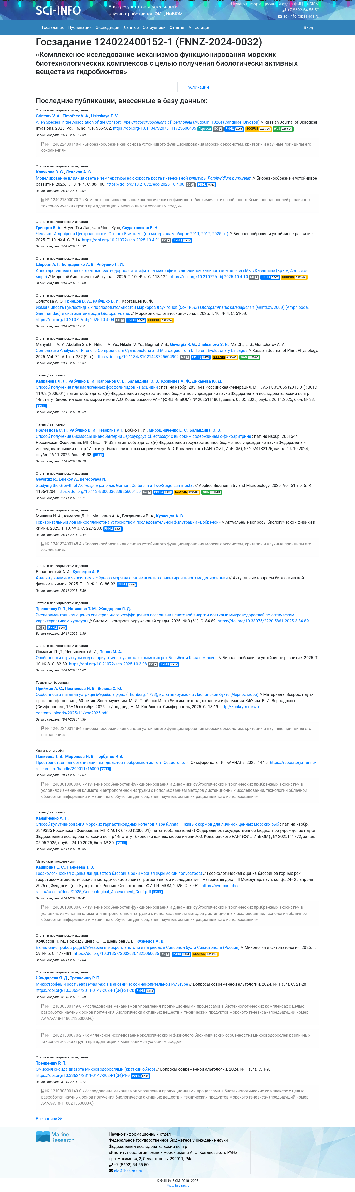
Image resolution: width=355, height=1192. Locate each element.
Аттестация (199, 27)
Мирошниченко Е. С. (168, 430)
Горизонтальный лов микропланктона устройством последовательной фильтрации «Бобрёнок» (128, 522)
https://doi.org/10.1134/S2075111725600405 (154, 128)
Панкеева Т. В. (50, 756)
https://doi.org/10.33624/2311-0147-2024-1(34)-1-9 (83, 1075)
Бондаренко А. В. (78, 264)
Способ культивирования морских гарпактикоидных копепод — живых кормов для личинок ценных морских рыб (157, 824)
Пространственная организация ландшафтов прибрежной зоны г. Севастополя (112, 762)
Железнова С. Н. (52, 430)
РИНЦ (41, 406)
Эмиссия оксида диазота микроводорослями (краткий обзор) (95, 1069)
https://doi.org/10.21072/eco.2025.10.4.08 (145, 184)
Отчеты (177, 27)
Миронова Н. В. (80, 756)
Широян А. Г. (48, 264)
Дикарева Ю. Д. (207, 381)
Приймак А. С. (49, 688)
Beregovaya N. (93, 479)
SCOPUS (219, 357)
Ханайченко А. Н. (52, 818)
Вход (308, 27)
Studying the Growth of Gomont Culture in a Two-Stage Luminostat (115, 485)
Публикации (80, 27)
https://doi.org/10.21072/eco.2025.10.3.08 (108, 664)
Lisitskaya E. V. (104, 116)
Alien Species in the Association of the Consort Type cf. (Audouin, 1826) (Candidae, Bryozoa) (148, 122)
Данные (131, 27)
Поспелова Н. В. (80, 688)
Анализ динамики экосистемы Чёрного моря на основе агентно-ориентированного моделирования (132, 577)
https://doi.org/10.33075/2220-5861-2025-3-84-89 (263, 621)
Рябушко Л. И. (110, 264)
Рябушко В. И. (106, 301)
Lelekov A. (68, 479)
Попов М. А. (110, 651)
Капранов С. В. (111, 381)
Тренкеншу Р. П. (51, 608)
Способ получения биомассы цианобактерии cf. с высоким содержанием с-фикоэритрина (143, 436)
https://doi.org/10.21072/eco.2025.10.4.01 (121, 240)
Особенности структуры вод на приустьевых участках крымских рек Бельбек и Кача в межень (127, 657)
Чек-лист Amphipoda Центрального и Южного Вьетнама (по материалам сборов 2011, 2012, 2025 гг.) (132, 233)
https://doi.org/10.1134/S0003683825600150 (99, 491)
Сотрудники (154, 27)
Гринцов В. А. (49, 227)
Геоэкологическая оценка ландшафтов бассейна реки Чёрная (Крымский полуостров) (119, 873)
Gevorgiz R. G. (183, 344)
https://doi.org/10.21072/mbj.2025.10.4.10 (209, 276)
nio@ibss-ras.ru (128, 1171)
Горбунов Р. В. (109, 756)
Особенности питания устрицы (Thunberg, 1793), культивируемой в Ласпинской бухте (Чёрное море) (147, 694)
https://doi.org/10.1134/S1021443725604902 (137, 356)
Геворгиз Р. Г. (111, 430)
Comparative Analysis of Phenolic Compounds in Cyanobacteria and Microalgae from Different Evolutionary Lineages (142, 350)
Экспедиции (107, 27)
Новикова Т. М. (82, 608)
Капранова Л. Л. (51, 381)
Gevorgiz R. (46, 479)
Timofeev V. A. (76, 116)
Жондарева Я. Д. (115, 608)
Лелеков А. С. (79, 172)
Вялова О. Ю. (109, 688)
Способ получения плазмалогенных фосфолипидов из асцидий (97, 387)
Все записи (49, 1118)
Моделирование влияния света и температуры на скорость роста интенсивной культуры (144, 178)
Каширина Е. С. (50, 867)
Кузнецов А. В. (170, 516)
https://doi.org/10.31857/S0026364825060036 (116, 953)
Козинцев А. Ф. (175, 381)
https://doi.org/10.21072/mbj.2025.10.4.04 (75, 319)
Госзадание (53, 27)
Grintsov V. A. (48, 116)
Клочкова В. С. (50, 172)
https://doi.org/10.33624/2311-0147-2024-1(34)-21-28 (85, 990)
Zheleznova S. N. (213, 344)
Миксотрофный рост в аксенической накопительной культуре (112, 984)
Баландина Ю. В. (143, 381)
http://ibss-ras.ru (177, 1185)
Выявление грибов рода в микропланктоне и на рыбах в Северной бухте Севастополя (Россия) (138, 947)
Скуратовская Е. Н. (140, 227)
